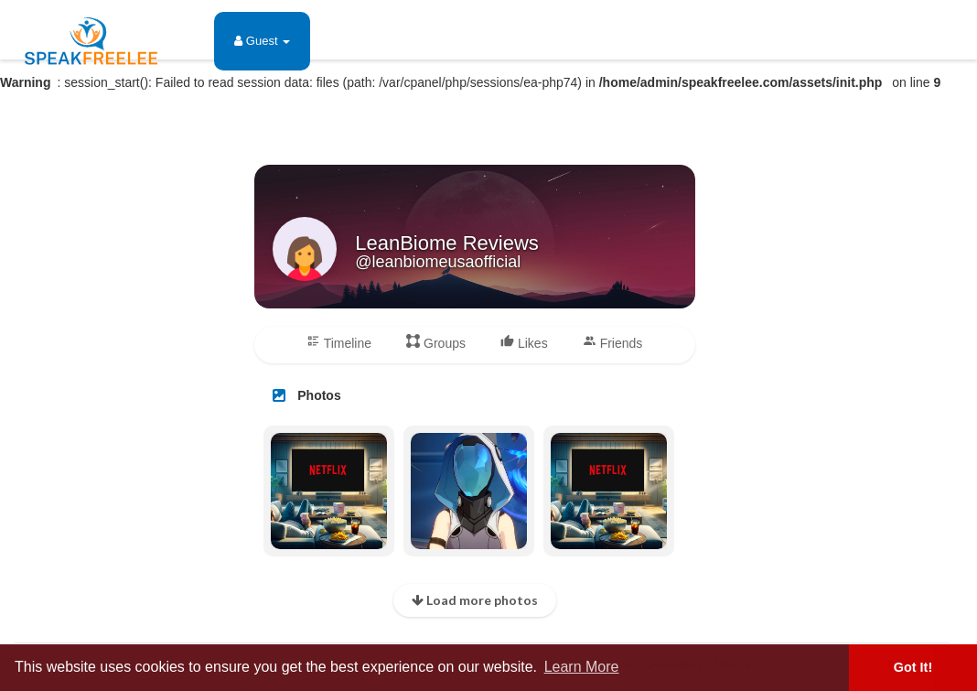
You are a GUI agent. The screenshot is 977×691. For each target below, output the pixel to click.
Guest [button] (262, 41)
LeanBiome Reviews (447, 243)
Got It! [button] (913, 667)
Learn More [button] (581, 667)
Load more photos (475, 600)
